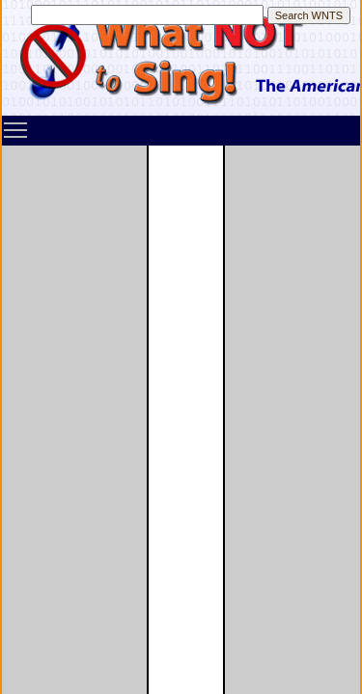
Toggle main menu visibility (16, 123)
